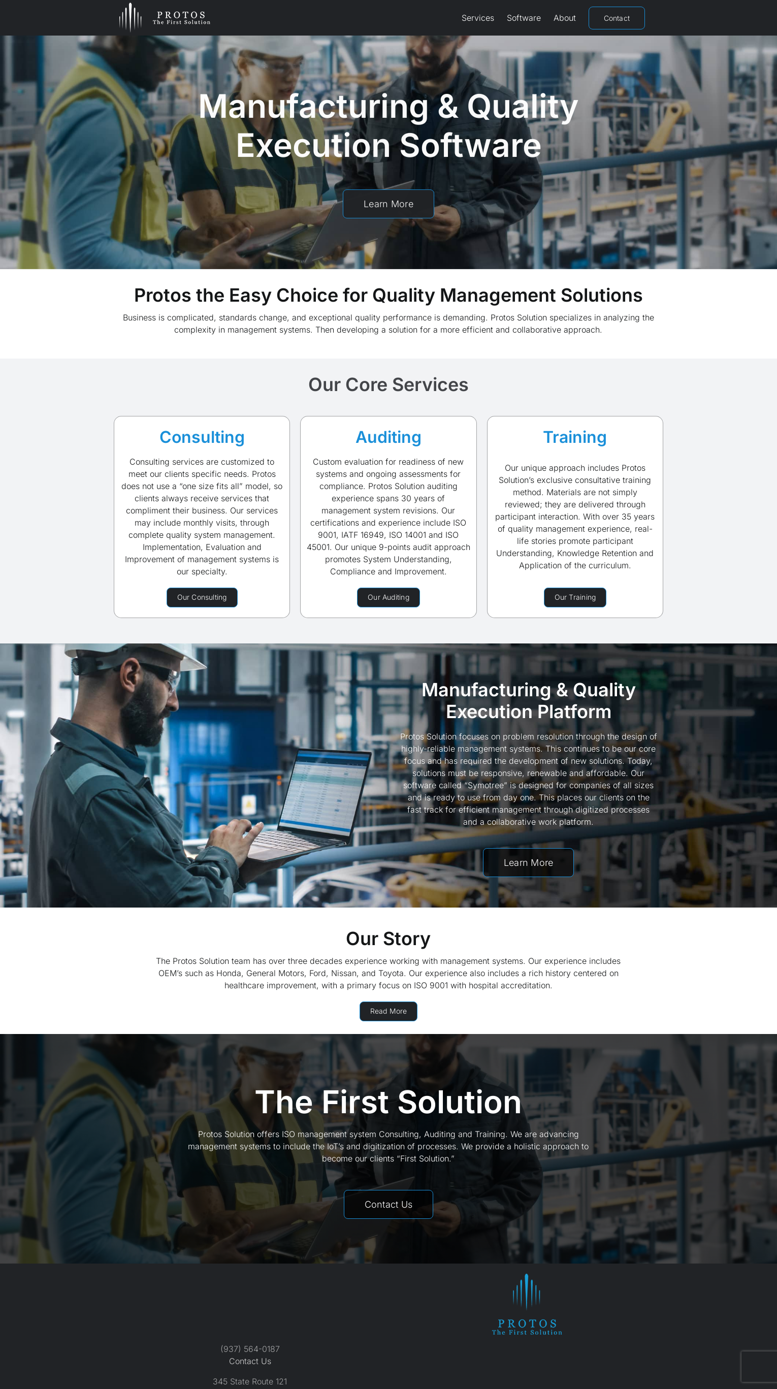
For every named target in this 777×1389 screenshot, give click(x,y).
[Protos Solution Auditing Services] (388, 597)
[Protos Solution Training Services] (575, 597)
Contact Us (250, 1361)
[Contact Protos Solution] (389, 1204)
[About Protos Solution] (389, 1011)
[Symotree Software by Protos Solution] (528, 862)
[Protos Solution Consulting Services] (202, 597)
